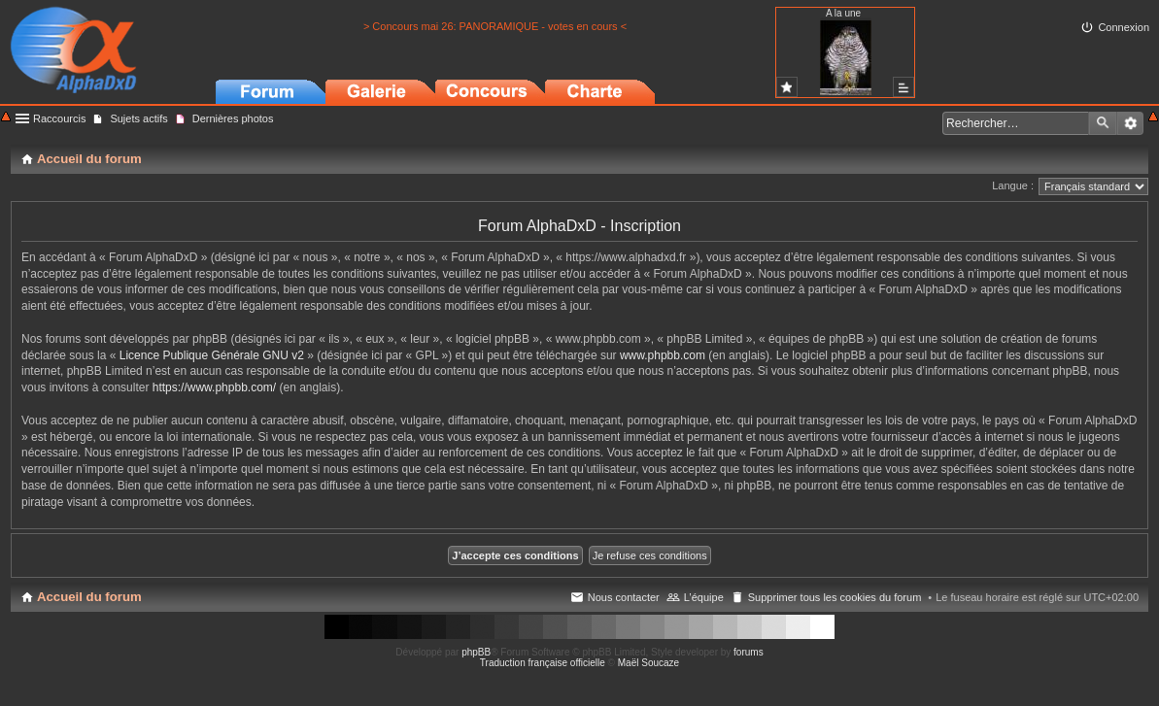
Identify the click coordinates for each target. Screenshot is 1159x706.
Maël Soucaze (648, 662)
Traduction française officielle (542, 662)
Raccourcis (59, 118)
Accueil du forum (89, 596)
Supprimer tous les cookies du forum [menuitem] (835, 597)
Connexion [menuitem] (1123, 27)
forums (748, 652)
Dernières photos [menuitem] (233, 118)
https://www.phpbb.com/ (214, 387)
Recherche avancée (1130, 123)
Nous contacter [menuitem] (624, 597)
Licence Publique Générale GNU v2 (211, 355)
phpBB (476, 652)
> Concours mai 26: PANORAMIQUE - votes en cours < (495, 26)
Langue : (1013, 185)
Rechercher (1102, 123)
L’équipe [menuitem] (704, 597)
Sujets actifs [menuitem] (138, 118)
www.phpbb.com (662, 355)
